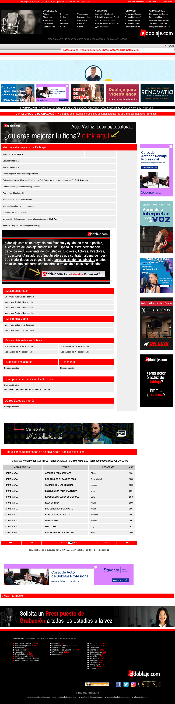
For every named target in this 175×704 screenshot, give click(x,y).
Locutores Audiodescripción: (26, 660)
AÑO (65, 461)
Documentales (83, 17)
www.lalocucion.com (139, 697)
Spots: (92, 667)
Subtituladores (49, 27)
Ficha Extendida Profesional (106, 23)
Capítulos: (93, 662)
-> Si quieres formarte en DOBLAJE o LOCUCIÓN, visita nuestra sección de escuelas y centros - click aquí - (88, 107)
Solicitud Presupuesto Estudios (107, 17)
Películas (64, 14)
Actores (46, 14)
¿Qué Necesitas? (101, 27)
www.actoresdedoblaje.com (38, 697)
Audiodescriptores (22, 656)
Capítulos (81, 23)
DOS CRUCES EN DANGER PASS (60, 479)
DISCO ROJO (51, 527)
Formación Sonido (132, 20)
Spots (62, 27)
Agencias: (55, 654)
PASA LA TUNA (52, 503)
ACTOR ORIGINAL (31, 461)
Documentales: (95, 652)
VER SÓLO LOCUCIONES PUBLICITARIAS (109, 461)
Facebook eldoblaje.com (159, 20)
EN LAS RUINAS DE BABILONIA (60, 532)
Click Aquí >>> (81, 180)
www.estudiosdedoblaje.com (64, 697)
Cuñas (80, 27)
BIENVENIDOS (33, 2)
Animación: (94, 650)
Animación (64, 20)
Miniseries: (93, 660)
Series (63, 17)
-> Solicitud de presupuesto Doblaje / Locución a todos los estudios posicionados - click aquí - (87, 113)
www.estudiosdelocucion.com (90, 697)
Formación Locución (133, 17)
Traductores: (19, 652)
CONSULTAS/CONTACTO (68, 2)
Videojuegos (82, 14)
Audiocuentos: (95, 658)
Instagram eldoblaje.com (159, 27)
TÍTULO (44, 461)
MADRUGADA (51, 521)
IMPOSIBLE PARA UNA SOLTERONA (62, 497)
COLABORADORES (48, 2)
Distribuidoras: (57, 648)
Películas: (93, 643)
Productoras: (57, 652)
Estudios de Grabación (104, 14)
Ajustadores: (19, 650)
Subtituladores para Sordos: (26, 658)
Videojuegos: (94, 664)
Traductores (48, 20)
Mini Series (82, 20)
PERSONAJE (56, 461)
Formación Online (132, 27)
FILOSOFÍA (85, 2)
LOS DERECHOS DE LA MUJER (59, 509)
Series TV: (93, 646)
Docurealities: (95, 654)
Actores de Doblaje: (23, 643)
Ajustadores (48, 23)
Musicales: (93, 648)
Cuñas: (92, 669)
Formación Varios (132, 23)
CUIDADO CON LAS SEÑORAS (59, 485)
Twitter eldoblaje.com (158, 23)
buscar (169, 46)
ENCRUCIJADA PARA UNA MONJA (61, 491)
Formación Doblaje (133, 14)
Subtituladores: (21, 654)
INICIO (23, 2)
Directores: (19, 648)
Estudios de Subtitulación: (62, 646)
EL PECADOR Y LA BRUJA (57, 515)
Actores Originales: (22, 646)
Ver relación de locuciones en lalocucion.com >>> (27, 389)
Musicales (64, 23)
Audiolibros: (94, 656)
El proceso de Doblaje (158, 14)
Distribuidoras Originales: (62, 650)
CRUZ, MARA (11, 473)
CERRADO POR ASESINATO (58, 473)
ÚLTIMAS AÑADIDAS (78, 461)
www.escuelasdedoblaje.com (116, 697)
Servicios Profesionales (104, 20)
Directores (47, 17)
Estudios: (55, 643)
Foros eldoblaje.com (158, 17)
